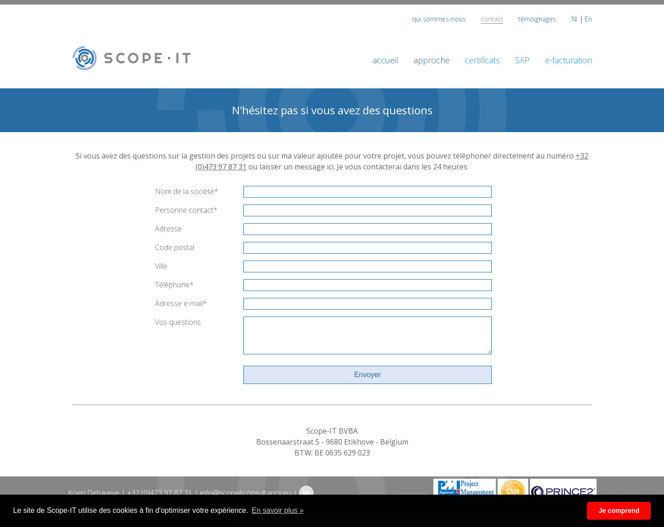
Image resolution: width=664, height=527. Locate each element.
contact (492, 19)
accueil (385, 60)
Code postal (174, 247)
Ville (161, 266)
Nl (574, 19)
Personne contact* (186, 210)
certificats (482, 60)
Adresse (168, 229)
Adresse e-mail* (181, 303)
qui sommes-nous (439, 19)
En (588, 19)
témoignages (537, 19)
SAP (522, 60)
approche (432, 60)
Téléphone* (174, 285)
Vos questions (178, 322)
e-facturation (568, 60)
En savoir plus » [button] (278, 510)
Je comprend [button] (618, 510)
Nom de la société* (186, 191)
